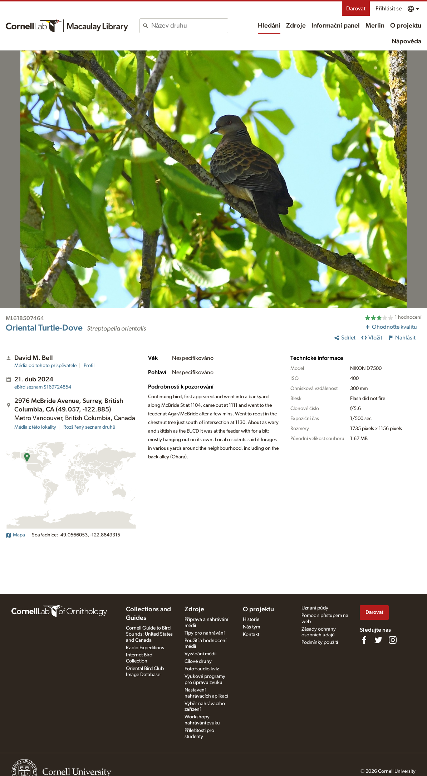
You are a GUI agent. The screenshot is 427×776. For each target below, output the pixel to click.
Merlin (374, 26)
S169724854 (42, 387)
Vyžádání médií (200, 653)
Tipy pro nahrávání (205, 633)
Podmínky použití (319, 642)
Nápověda (406, 41)
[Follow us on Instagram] (392, 640)
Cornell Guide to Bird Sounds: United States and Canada (149, 634)
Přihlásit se (389, 8)
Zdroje (296, 26)
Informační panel (335, 26)
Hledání (269, 26)
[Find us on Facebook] (364, 640)
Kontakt (251, 634)
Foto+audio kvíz (202, 668)
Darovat (355, 8)
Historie (251, 619)
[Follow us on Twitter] (378, 640)
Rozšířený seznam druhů (89, 427)
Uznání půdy (314, 608)
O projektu (405, 26)
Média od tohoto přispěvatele (45, 365)
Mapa (15, 535)
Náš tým (251, 627)
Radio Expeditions (145, 647)
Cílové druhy (198, 661)
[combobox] (189, 26)
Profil (89, 365)
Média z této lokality (35, 427)
